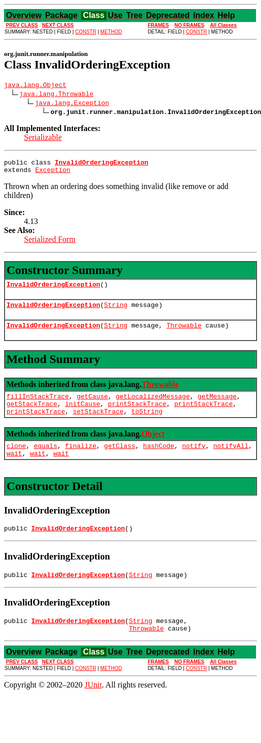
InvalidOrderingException (53, 290)
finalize (80, 460)
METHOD (111, 31)
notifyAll (231, 460)
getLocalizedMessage (153, 406)
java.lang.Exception (72, 104)
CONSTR (85, 31)
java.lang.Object (35, 86)
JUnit (93, 707)
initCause (82, 415)
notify (194, 460)
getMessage (217, 406)
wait (14, 469)
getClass (119, 460)
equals (46, 460)
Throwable (184, 334)
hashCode (158, 460)
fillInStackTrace (37, 406)
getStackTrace (31, 415)
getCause (92, 406)
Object (153, 447)
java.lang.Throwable (57, 95)
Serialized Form (50, 244)
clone (16, 460)
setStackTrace (98, 424)
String (116, 312)
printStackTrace (137, 415)
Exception (52, 174)
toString (147, 424)
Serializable (43, 138)
